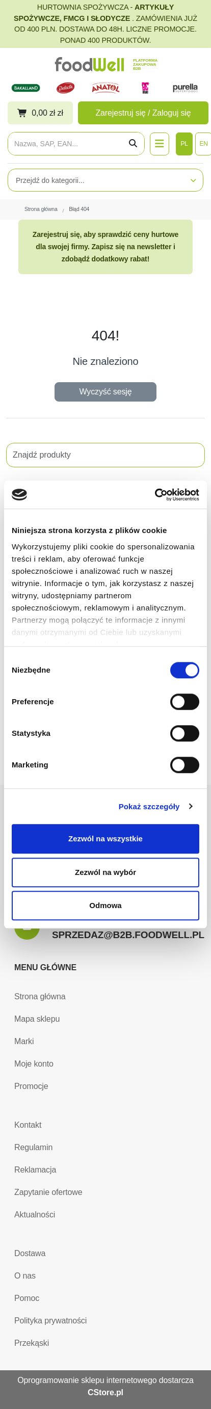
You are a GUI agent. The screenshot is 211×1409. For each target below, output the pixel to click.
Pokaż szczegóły (149, 806)
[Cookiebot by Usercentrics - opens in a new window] (154, 494)
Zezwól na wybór (105, 872)
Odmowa (105, 905)
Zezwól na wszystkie (105, 838)
